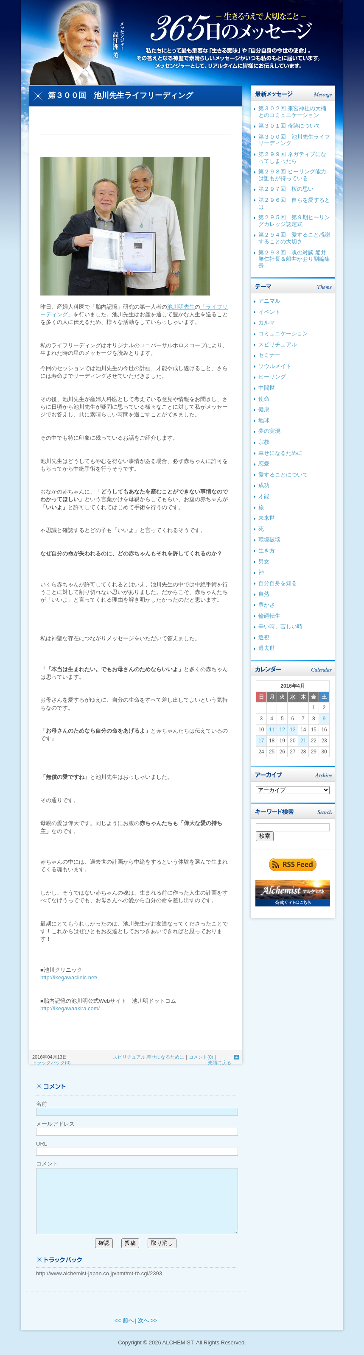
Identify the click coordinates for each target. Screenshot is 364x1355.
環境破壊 (269, 539)
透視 (263, 637)
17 (261, 741)
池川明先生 (181, 307)
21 (303, 741)
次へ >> (147, 1320)
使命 (263, 399)
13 (292, 730)
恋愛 (263, 463)
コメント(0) (201, 1056)
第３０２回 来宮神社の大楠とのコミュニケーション (292, 111)
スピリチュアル (129, 1056)
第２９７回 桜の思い (286, 189)
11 (271, 730)
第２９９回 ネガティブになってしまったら (292, 157)
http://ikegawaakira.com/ (70, 1008)
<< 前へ (124, 1320)
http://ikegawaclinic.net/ (68, 977)
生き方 (266, 550)
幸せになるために (165, 1056)
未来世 (266, 518)
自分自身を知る (277, 583)
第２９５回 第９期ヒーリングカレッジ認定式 (294, 220)
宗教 (263, 442)
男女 (263, 561)
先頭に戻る (219, 1062)
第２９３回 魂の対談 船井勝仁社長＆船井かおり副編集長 (294, 259)
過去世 (266, 648)
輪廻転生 (269, 616)
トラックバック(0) (51, 1062)
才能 (263, 496)
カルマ (266, 322)
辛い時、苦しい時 (280, 626)
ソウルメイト (274, 366)
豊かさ (266, 605)
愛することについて (283, 474)
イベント (269, 312)
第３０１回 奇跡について (289, 126)
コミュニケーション (283, 333)
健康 (263, 409)
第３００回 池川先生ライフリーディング (120, 95)
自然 (263, 594)
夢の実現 (269, 431)
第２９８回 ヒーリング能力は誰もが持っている (292, 174)
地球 (263, 420)
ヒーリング (272, 377)
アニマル (269, 301)
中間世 (266, 388)
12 (282, 730)
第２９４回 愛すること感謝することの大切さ (294, 238)
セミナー (269, 355)
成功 (263, 485)
